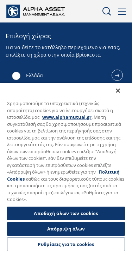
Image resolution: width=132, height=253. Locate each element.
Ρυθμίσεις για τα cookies (66, 244)
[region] (66, 170)
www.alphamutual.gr (67, 117)
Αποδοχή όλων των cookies (66, 213)
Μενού (122, 11)
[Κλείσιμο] (123, 95)
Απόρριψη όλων (66, 229)
